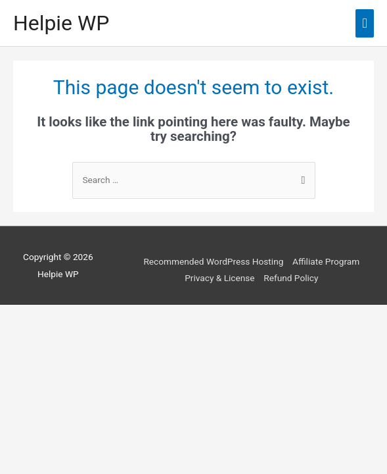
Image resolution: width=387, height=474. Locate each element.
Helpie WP (61, 23)
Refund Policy (290, 278)
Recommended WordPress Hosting (213, 261)
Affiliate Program (325, 261)
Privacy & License (219, 278)
